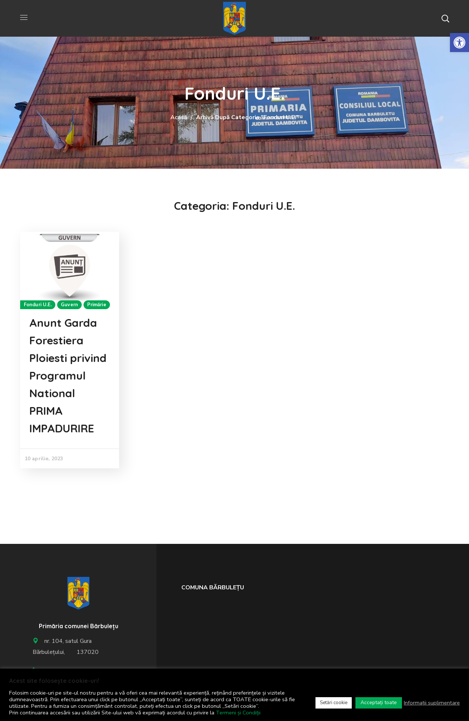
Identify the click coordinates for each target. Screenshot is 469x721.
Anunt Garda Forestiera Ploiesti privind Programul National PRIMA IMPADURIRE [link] (68, 375)
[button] (445, 18)
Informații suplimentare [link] (432, 702)
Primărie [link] (96, 304)
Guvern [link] (69, 304)
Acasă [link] (178, 117)
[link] (459, 42)
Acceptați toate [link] (379, 702)
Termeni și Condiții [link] (238, 712)
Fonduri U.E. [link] (38, 304)
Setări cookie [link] (333, 702)
